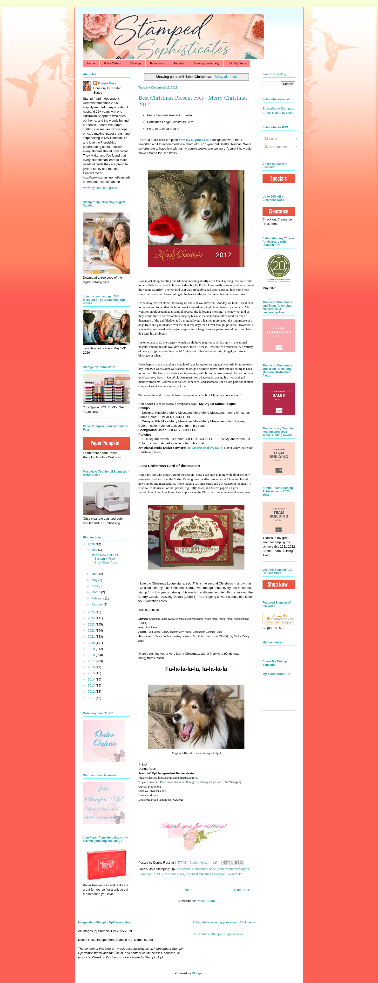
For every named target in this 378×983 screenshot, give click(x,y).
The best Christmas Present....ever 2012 (214, 874)
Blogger (197, 973)
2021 (92, 636)
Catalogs (135, 63)
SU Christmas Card (170, 874)
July (95, 549)
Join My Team (237, 63)
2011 (92, 698)
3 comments (198, 862)
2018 (92, 655)
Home (91, 63)
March (96, 592)
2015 (92, 673)
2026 (92, 544)
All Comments (277, 147)
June (95, 574)
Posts (271, 139)
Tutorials (179, 63)
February (98, 598)
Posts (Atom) (206, 901)
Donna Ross (107, 83)
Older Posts (242, 890)
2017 (92, 661)
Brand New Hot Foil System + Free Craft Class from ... (104, 560)
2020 (92, 643)
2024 (92, 618)
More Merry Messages (233, 869)
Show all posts (226, 77)
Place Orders (112, 63)
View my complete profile (100, 188)
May (95, 580)
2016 (92, 667)
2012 (92, 691)
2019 (92, 649)
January (98, 604)
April (95, 586)
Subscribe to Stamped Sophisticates (218, 934)
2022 (92, 630)
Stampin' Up (146, 874)
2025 (92, 612)
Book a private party (206, 63)
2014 (92, 679)
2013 (92, 685)
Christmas (183, 869)
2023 (92, 624)
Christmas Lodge (204, 869)
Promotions (157, 63)
